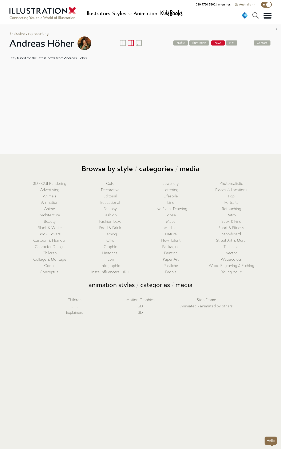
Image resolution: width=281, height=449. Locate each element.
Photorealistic (231, 183)
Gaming (110, 234)
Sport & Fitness (231, 228)
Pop (231, 196)
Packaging (170, 247)
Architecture (49, 215)
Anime (49, 209)
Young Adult (231, 272)
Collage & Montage (49, 259)
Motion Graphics (140, 300)
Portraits (231, 202)
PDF (231, 43)
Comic (49, 266)
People (171, 272)
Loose (171, 215)
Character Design (49, 247)
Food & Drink (110, 228)
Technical (231, 247)
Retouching (231, 209)
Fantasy (110, 209)
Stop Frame (206, 300)
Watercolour (231, 259)
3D (140, 312)
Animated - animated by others (206, 306)
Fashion (110, 215)
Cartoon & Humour (49, 240)
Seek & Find (231, 221)
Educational (110, 202)
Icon (110, 259)
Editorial (110, 196)
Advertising (49, 190)
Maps (170, 221)
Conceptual (49, 272)
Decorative (110, 190)
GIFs (110, 240)
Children (50, 253)
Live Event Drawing (171, 209)
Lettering (170, 190)
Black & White (50, 228)
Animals (49, 196)
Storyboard (231, 234)
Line (170, 202)
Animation (49, 202)
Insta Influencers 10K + (110, 272)
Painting (171, 253)
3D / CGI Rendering (49, 183)
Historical (110, 253)
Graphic (110, 247)
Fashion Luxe (110, 221)
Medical (170, 228)
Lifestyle (171, 196)
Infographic (110, 266)
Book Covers (50, 234)
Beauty (50, 221)
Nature (171, 234)
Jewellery (171, 183)
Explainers (74, 312)
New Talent (171, 240)
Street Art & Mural (231, 240)
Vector (231, 253)
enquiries (224, 4)
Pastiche (171, 266)
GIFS (75, 306)
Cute (110, 183)
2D (140, 306)
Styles (119, 13)
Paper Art (171, 259)
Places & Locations (231, 190)
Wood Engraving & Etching (231, 266)
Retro (231, 215)
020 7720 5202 (205, 4)
